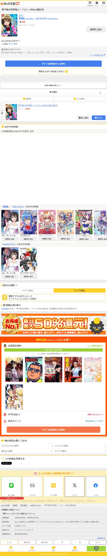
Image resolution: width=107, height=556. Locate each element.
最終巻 (27, 98)
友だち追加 (11, 495)
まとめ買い (79, 98)
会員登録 (4, 309)
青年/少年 (44, 541)
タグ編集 (14, 44)
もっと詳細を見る (98, 55)
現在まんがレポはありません (53, 71)
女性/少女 (27, 541)
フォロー (74, 494)
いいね (96, 494)
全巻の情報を (53, 85)
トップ (9, 541)
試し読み (84, 118)
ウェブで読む (79, 290)
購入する (99, 118)
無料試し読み (96, 29)
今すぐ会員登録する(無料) (53, 430)
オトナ (98, 541)
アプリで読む (27, 290)
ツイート (5, 463)
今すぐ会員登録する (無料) (53, 64)
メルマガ (32, 494)
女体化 (5, 44)
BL (80, 541)
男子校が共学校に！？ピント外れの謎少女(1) (37, 105)
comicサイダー (9, 244)
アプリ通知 (53, 494)
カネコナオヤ (47, 18)
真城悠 (26, 18)
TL (62, 541)
